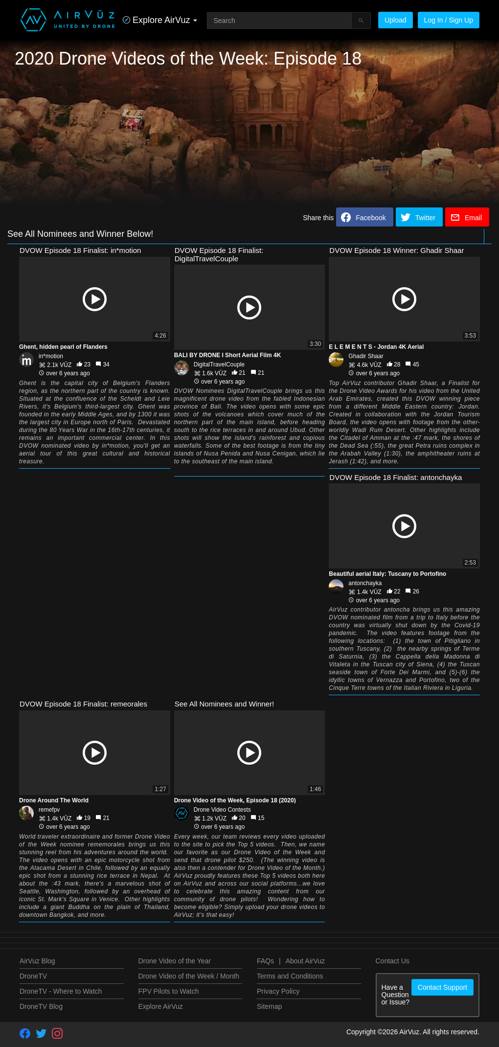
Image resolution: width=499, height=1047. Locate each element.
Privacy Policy (278, 991)
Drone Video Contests (222, 809)
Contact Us (392, 961)
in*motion (51, 356)
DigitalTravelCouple (219, 364)
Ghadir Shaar (365, 356)
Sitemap (269, 1006)
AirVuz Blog (37, 961)
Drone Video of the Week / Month (189, 976)
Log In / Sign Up (448, 20)
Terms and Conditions (290, 976)
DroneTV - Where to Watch (61, 991)
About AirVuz (305, 961)
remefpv (49, 809)
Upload (395, 20)
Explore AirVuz (160, 1006)
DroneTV (33, 976)
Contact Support (442, 987)
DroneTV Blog (41, 1006)
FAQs (265, 961)
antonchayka (365, 583)
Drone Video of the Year (174, 961)
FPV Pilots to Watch (168, 991)
